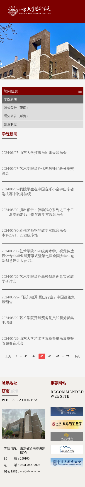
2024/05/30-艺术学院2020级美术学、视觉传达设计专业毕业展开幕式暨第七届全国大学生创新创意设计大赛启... (38, 256)
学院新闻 (10, 99)
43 (26, 356)
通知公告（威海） (16, 116)
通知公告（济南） (16, 107)
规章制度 (10, 124)
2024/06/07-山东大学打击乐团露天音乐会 (34, 153)
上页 (8, 356)
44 (34, 356)
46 (50, 356)
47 (57, 356)
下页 (77, 356)
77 (67, 356)
